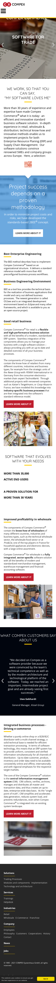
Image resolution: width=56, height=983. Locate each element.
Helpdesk (8, 902)
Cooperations (35, 933)
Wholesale (9, 917)
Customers (21, 933)
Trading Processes (13, 879)
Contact (7, 937)
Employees (9, 929)
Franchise (34, 917)
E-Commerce (22, 917)
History (46, 933)
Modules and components (17, 882)
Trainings (8, 898)
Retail (6, 914)
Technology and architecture (18, 886)
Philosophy (9, 933)
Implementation (39, 882)
